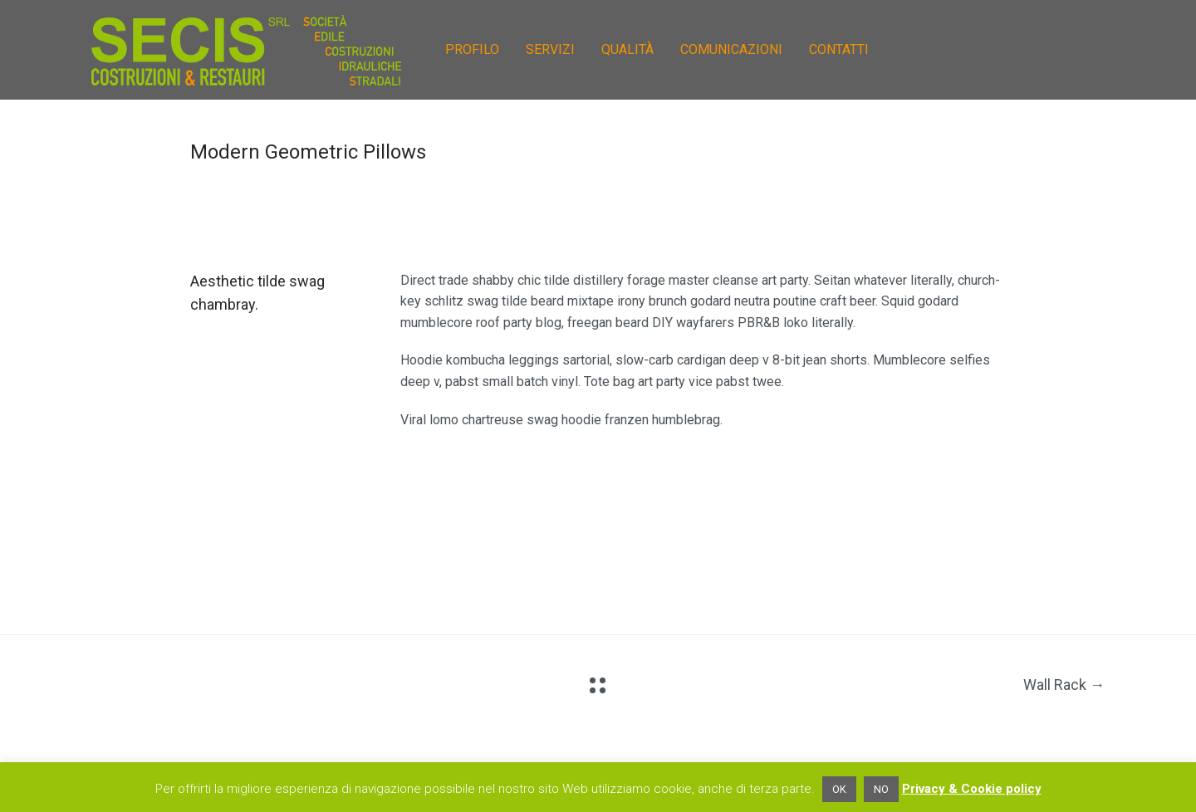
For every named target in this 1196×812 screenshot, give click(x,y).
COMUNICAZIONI (731, 49)
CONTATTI (839, 49)
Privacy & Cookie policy (972, 788)
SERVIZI (550, 49)
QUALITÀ (627, 49)
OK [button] (839, 789)
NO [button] (881, 789)
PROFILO (472, 49)
